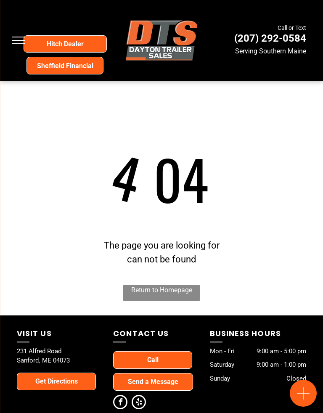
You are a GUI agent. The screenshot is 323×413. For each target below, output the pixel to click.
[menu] (18, 40)
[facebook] (120, 403)
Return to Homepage (161, 290)
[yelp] (139, 403)
